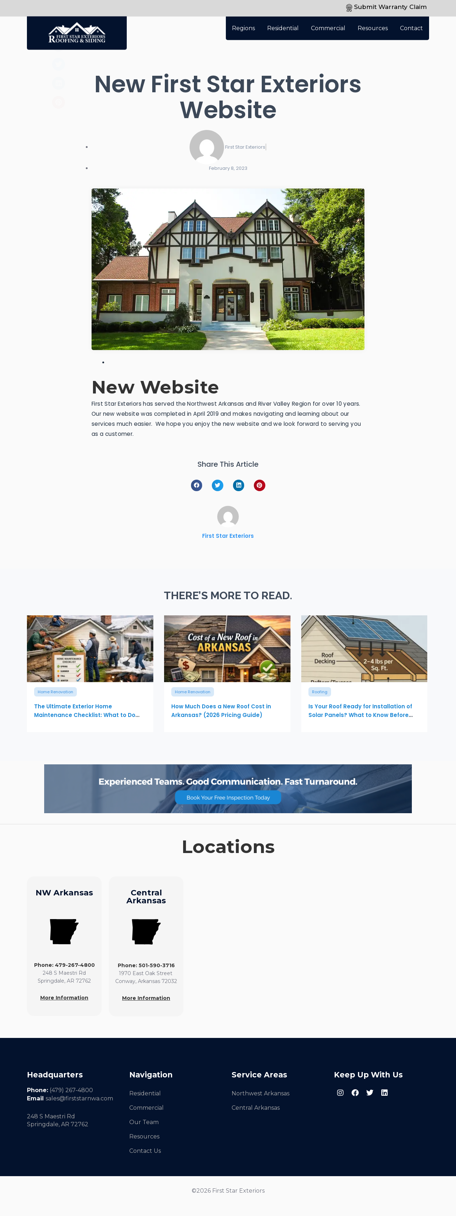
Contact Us (145, 1150)
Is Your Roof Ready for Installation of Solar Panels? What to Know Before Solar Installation (360, 715)
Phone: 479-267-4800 (64, 965)
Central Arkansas (256, 1107)
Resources (373, 24)
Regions (243, 24)
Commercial (328, 24)
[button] (197, 485)
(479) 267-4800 (71, 1090)
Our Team (144, 1122)
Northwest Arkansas (260, 1093)
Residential (283, 24)
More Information (64, 997)
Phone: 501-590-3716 (146, 965)
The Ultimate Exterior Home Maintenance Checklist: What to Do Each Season (84, 715)
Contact (411, 24)
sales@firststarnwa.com (79, 1098)
